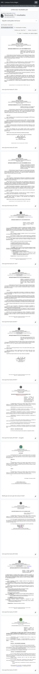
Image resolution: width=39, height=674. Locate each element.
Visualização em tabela (20, 27)
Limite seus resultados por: (19, 10)
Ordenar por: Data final (19, 30)
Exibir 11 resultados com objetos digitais (27, 33)
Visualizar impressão (7, 24)
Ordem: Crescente (32, 30)
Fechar (13, 13)
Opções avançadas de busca (11, 21)
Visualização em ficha (7, 27)
